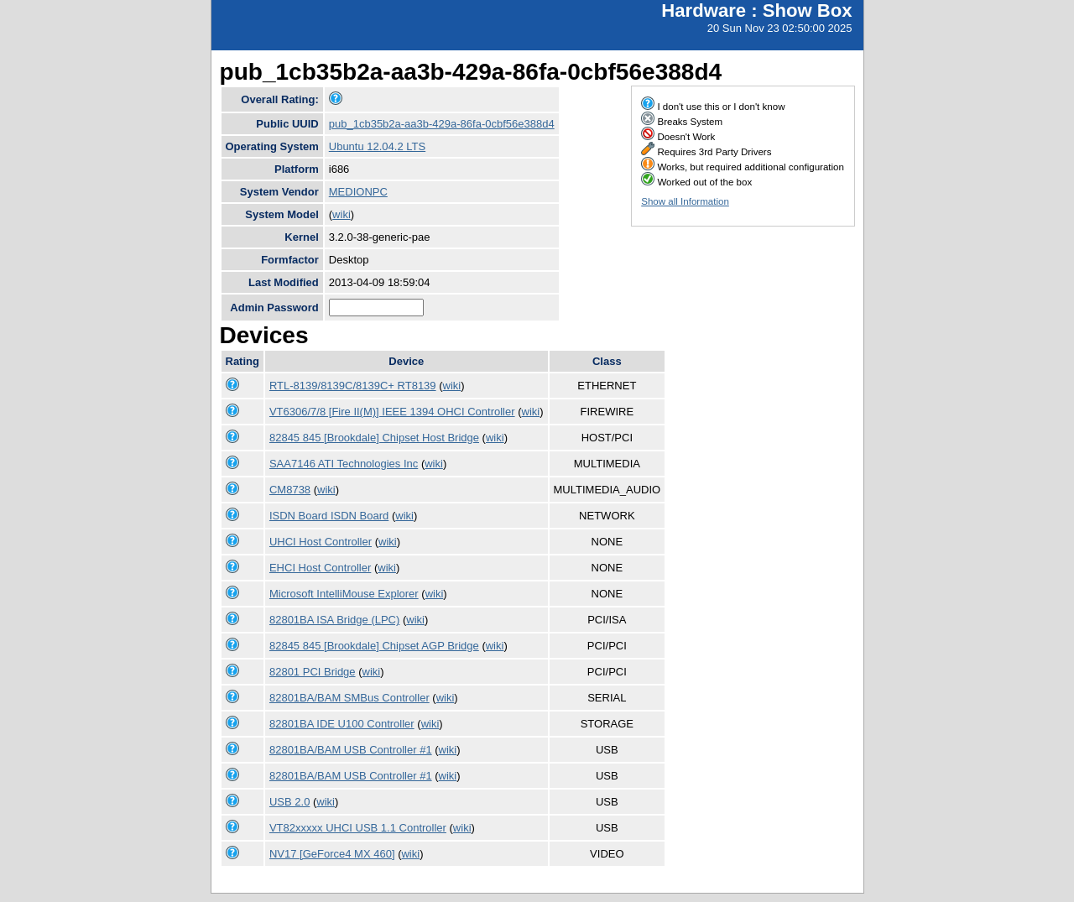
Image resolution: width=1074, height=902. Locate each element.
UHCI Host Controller (320, 541)
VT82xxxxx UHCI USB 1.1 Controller (357, 827)
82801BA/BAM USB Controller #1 (350, 749)
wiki (341, 214)
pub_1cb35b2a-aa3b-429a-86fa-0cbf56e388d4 (442, 123)
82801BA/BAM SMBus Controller (349, 697)
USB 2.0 (289, 801)
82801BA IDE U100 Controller (341, 723)
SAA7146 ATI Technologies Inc (343, 463)
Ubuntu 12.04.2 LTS (377, 146)
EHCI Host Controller (320, 567)
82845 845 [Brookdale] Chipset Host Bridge (374, 437)
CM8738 (289, 489)
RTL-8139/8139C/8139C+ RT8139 (352, 385)
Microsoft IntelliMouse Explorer (344, 593)
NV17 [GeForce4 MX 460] (332, 853)
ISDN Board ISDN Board (328, 515)
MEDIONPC (358, 191)
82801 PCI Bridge (312, 671)
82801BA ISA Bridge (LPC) (334, 619)
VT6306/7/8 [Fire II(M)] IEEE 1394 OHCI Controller (392, 411)
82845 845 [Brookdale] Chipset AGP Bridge (374, 645)
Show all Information (685, 201)
